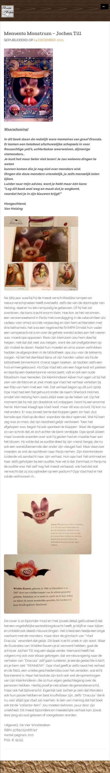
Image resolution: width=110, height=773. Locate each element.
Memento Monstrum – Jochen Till (42, 34)
